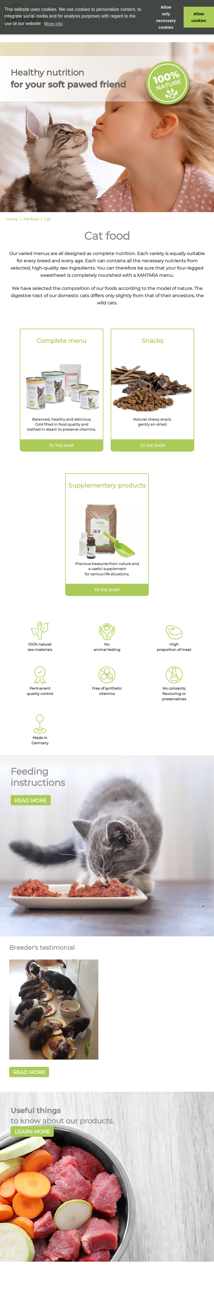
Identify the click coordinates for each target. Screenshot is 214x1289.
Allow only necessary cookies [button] (166, 17)
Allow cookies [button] (198, 17)
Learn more (32, 1131)
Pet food (30, 219)
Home (12, 219)
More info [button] (53, 23)
